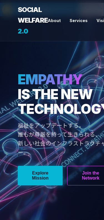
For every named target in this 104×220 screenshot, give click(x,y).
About (54, 20)
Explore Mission (40, 175)
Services (79, 20)
